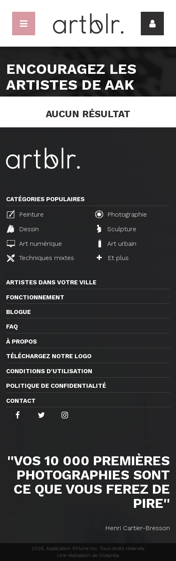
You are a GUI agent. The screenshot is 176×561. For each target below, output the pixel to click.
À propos (21, 341)
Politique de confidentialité (56, 385)
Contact (21, 400)
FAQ (12, 326)
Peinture (25, 214)
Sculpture (116, 229)
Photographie (121, 214)
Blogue (18, 312)
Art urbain (116, 243)
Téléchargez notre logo (48, 356)
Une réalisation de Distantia (88, 555)
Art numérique (34, 243)
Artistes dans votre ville (51, 282)
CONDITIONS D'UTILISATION (49, 371)
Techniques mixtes (40, 258)
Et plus (113, 258)
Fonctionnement (35, 297)
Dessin (23, 229)
